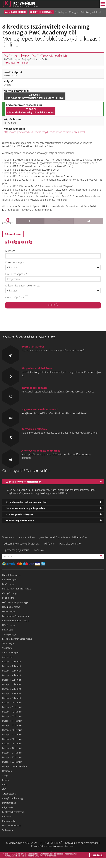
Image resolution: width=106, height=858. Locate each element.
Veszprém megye (10, 652)
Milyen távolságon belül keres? (22, 285)
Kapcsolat (39, 550)
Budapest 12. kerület (12, 711)
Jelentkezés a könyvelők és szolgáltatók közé (63, 537)
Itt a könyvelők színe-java (19, 514)
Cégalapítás (7, 807)
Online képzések (14, 297)
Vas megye (7, 647)
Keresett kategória (15, 262)
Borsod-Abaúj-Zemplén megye (16, 588)
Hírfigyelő (49, 543)
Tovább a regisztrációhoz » (20, 520)
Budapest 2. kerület (11, 666)
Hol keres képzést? (16, 274)
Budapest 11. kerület (12, 707)
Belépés (62, 12)
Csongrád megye (10, 593)
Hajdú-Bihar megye (11, 606)
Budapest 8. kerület (11, 693)
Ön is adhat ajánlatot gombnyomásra (25, 508)
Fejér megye (8, 597)
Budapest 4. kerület (11, 675)
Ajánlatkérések (27, 537)
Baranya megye (9, 579)
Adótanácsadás (9, 793)
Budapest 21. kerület (12, 752)
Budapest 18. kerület (12, 739)
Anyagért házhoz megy (12, 798)
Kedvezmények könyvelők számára (21, 543)
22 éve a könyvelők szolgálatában (23, 481)
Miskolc (5, 780)
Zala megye (7, 657)
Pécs (4, 784)
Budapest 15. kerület (12, 725)
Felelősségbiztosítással (13, 811)
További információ (47, 855)
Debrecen (7, 770)
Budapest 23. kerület (12, 761)
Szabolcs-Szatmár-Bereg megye (17, 638)
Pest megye (7, 629)
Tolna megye (8, 643)
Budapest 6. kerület (11, 684)
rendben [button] (96, 854)
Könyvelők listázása (43, 12)
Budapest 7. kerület (11, 688)
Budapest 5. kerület (11, 679)
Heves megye (8, 611)
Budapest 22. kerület (12, 757)
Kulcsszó (10, 251)
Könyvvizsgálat (8, 821)
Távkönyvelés (8, 830)
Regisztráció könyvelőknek (87, 12)
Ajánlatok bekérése (16, 12)
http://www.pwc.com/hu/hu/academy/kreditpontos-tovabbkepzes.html (44, 132)
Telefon (23, 62)
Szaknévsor (8, 537)
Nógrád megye (9, 625)
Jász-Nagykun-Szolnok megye (15, 616)
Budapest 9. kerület (11, 698)
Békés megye (8, 584)
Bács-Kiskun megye (11, 575)
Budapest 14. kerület (12, 720)
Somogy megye (9, 634)
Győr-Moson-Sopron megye (15, 602)
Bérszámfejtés (9, 802)
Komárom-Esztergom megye (15, 620)
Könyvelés (7, 816)
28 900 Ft (34, 96)
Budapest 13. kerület (12, 716)
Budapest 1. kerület (11, 661)
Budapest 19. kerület (12, 743)
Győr (4, 789)
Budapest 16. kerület (12, 729)
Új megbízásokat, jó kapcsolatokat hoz (26, 502)
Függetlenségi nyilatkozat (16, 550)
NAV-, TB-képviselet (11, 825)
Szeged (5, 775)
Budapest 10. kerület (12, 702)
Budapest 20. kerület (12, 748)
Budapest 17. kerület (12, 734)
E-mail (10, 62)
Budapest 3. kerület (11, 670)
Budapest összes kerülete (14, 766)
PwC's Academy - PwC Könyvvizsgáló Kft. (36, 55)
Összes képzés (13, 234)
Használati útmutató (70, 543)
